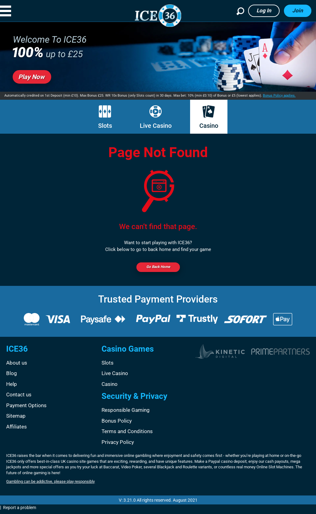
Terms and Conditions (127, 434)
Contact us (18, 397)
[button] (12, 11)
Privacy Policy (118, 445)
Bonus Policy (117, 423)
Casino (208, 117)
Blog (11, 376)
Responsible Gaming (126, 413)
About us (16, 365)
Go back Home (158, 268)
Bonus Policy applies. (279, 96)
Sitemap (16, 419)
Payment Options (26, 408)
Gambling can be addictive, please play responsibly (50, 484)
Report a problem (19, 510)
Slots (105, 117)
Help (11, 387)
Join (297, 10)
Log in (263, 10)
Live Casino (156, 117)
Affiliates (16, 429)
